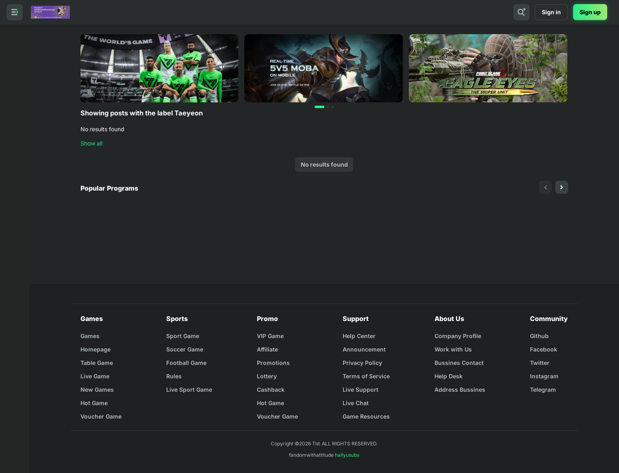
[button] (319, 107)
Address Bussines (459, 389)
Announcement (364, 349)
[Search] (521, 12)
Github (539, 335)
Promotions (273, 362)
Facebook (543, 349)
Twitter (539, 362)
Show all (91, 143)
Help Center (359, 335)
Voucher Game (101, 416)
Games (90, 335)
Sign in (551, 12)
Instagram (544, 376)
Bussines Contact (459, 362)
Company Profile (457, 335)
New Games (97, 389)
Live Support (360, 389)
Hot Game (94, 402)
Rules (174, 376)
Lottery (267, 376)
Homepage (95, 349)
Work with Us (453, 349)
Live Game (94, 376)
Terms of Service (366, 376)
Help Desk (448, 376)
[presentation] (545, 187)
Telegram (543, 389)
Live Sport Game (189, 389)
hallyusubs (347, 455)
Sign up (590, 12)
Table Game (96, 362)
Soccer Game (184, 349)
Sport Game (182, 335)
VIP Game (270, 335)
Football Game (186, 362)
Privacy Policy (362, 362)
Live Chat (356, 402)
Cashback (271, 389)
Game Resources (366, 416)
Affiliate (267, 349)
